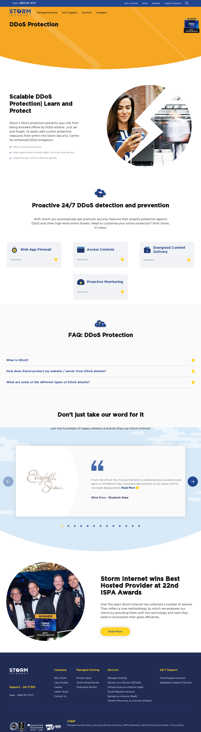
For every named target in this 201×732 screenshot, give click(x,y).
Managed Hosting (117, 678)
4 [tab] (81, 526)
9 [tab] (113, 526)
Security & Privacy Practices (107, 725)
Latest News (61, 692)
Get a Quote (131, 3)
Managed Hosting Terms (79, 725)
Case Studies (61, 683)
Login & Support (172, 3)
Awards (156, 3)
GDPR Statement (131, 725)
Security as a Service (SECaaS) (124, 683)
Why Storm (60, 678)
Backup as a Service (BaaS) (122, 696)
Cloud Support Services (172, 678)
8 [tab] (106, 526)
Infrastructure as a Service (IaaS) (125, 687)
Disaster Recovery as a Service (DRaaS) (130, 701)
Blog (144, 3)
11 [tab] (126, 526)
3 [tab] (74, 526)
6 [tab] (94, 526)
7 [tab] (100, 526)
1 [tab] (61, 526)
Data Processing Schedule (154, 725)
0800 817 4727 (27, 3)
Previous (8, 481)
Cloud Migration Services (121, 692)
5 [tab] (87, 526)
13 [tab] (139, 526)
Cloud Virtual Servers (87, 683)
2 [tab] (68, 526)
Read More (34, 259)
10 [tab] (120, 526)
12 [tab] (133, 526)
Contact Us (60, 696)
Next (193, 481)
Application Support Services (176, 683)
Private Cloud (83, 678)
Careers (58, 687)
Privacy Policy (177, 725)
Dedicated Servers (86, 687)
